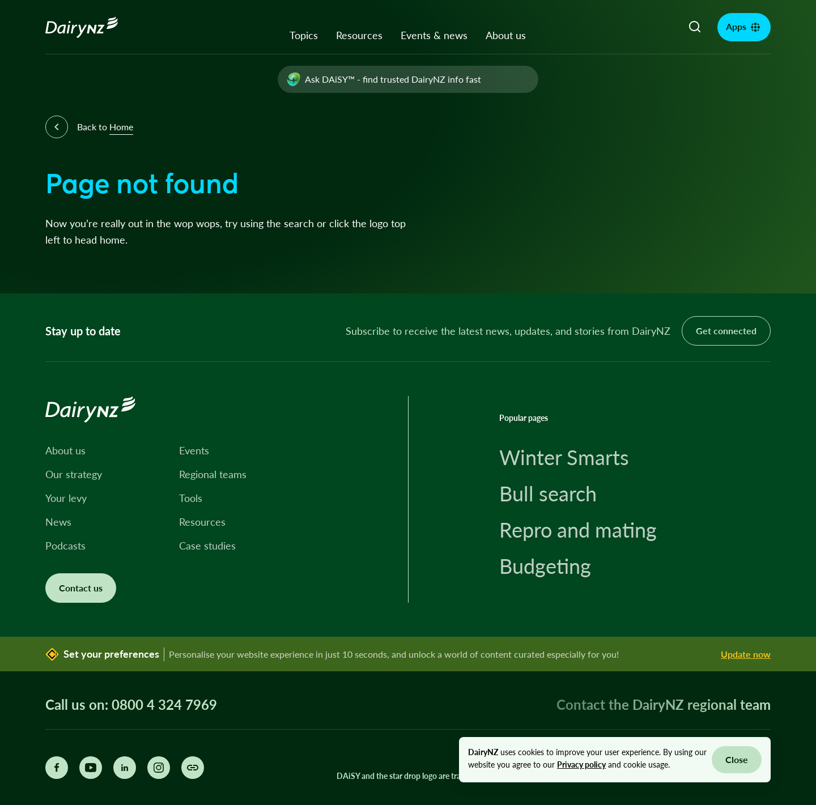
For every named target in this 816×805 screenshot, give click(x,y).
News (58, 522)
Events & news (434, 35)
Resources (359, 35)
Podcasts (65, 545)
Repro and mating (578, 529)
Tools (190, 498)
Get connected (726, 330)
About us (506, 35)
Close (736, 759)
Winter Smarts (564, 457)
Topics (304, 35)
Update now (746, 654)
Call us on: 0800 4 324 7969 (131, 705)
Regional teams (212, 474)
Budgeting (545, 566)
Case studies (207, 545)
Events (194, 450)
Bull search (548, 493)
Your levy (66, 498)
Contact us (81, 587)
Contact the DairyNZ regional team (663, 704)
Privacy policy (581, 764)
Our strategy (73, 474)
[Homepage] (94, 27)
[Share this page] (192, 767)
